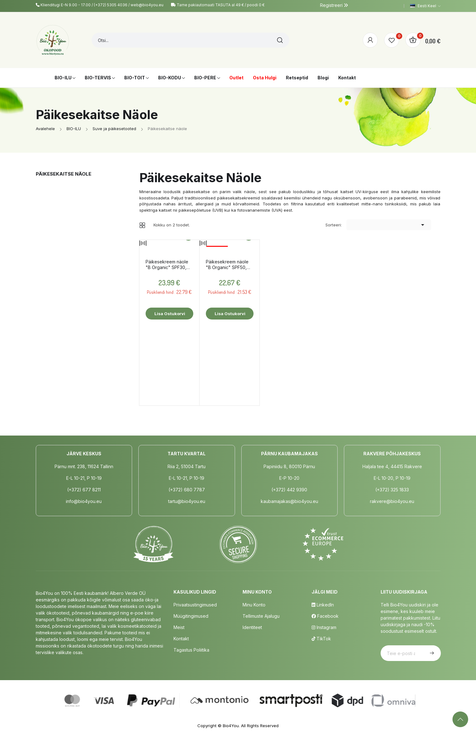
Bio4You (231, 725)
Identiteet (252, 627)
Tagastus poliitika (191, 650)
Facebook (325, 616)
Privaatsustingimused (195, 604)
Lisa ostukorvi (169, 313)
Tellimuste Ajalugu (261, 616)
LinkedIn (323, 604)
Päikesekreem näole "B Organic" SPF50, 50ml (227, 264)
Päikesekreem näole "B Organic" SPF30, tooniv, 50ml (167, 264)
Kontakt (181, 638)
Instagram (324, 627)
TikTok (321, 638)
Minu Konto (254, 604)
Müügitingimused (191, 616)
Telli (431, 653)
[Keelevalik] (425, 6)
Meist (179, 627)
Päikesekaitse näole (63, 174)
